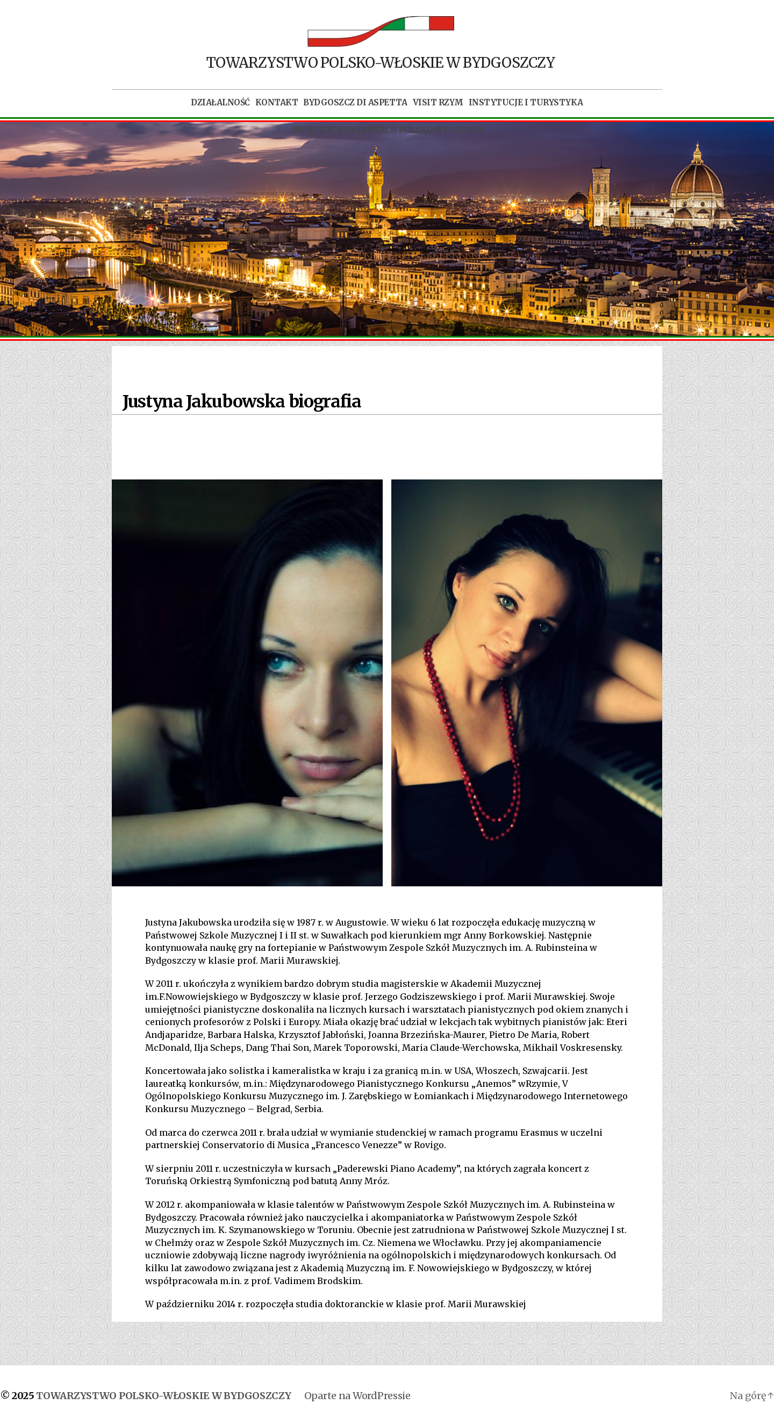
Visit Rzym (438, 103)
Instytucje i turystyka (526, 103)
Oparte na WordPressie (357, 1395)
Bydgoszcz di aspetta (355, 103)
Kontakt (276, 103)
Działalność (220, 103)
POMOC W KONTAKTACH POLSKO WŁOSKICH (387, 130)
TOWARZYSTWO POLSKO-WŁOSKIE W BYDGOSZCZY (163, 1395)
